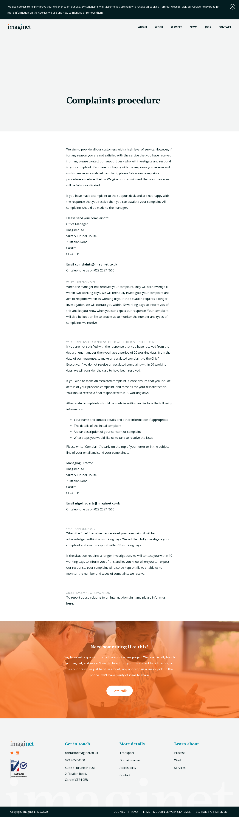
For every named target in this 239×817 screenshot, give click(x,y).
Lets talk (119, 691)
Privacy (133, 811)
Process (179, 753)
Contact (225, 27)
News (193, 27)
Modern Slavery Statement (173, 811)
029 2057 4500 (75, 760)
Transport (127, 753)
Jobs (208, 27)
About (143, 27)
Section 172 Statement (212, 811)
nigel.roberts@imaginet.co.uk (97, 503)
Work (159, 27)
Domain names (130, 760)
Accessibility (128, 768)
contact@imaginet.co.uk (81, 753)
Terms (145, 811)
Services (176, 27)
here (69, 603)
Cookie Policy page (203, 6)
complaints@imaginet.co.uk (96, 264)
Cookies (119, 811)
